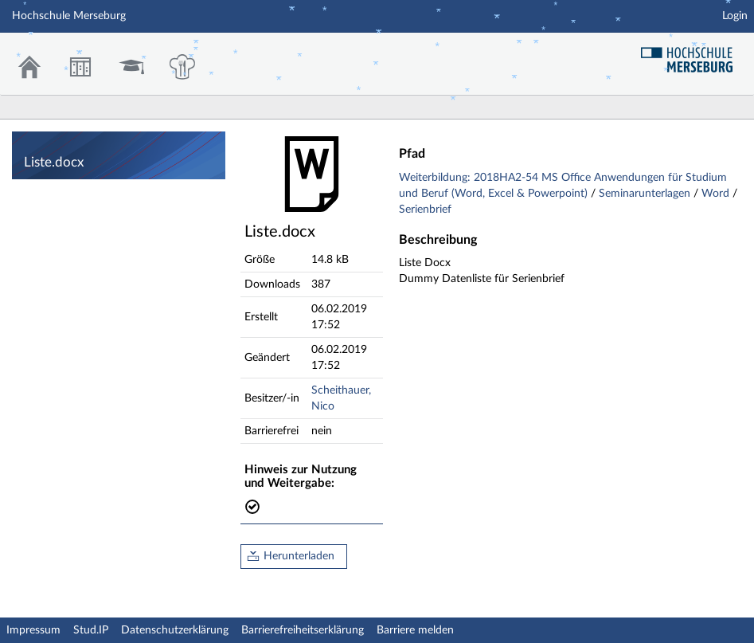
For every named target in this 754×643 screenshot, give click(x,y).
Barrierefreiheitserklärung (302, 630)
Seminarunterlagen (646, 193)
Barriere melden (415, 630)
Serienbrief (425, 209)
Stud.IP (90, 630)
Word (717, 193)
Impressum (33, 630)
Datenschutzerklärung (175, 630)
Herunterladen (299, 556)
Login (735, 16)
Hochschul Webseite (692, 54)
